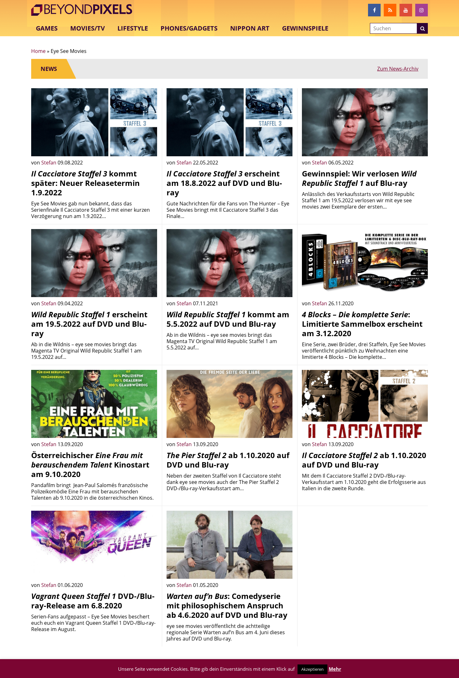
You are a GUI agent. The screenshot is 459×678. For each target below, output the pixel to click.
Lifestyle (132, 28)
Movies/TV (87, 28)
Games (47, 28)
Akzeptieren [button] (312, 669)
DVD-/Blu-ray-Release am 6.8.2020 (93, 601)
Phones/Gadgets (189, 28)
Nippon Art (249, 28)
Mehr (335, 669)
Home (38, 51)
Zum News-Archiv (397, 68)
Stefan (49, 162)
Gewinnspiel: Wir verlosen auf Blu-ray (359, 178)
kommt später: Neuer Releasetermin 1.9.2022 (85, 183)
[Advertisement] (365, 555)
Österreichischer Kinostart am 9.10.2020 (90, 464)
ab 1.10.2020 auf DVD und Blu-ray (228, 460)
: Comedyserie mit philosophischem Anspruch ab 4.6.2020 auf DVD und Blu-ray (227, 605)
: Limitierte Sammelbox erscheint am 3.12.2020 (362, 323)
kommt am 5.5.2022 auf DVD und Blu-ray (228, 319)
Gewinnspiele (305, 28)
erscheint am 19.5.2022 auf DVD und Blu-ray (89, 323)
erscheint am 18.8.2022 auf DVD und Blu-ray (224, 183)
